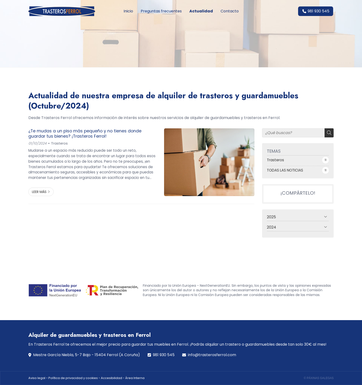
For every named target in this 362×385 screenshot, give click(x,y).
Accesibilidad (111, 378)
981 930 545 (164, 355)
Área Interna (135, 378)
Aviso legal (36, 378)
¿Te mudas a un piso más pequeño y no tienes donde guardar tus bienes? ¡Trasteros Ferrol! (84, 133)
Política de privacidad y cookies (73, 378)
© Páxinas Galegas (319, 378)
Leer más (39, 191)
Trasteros (59, 143)
